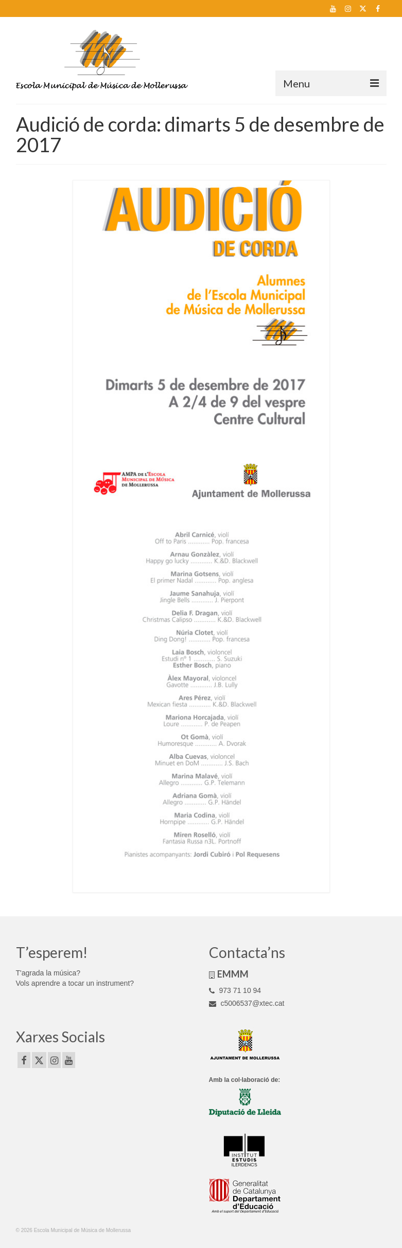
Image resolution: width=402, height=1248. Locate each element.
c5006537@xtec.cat (247, 1003)
